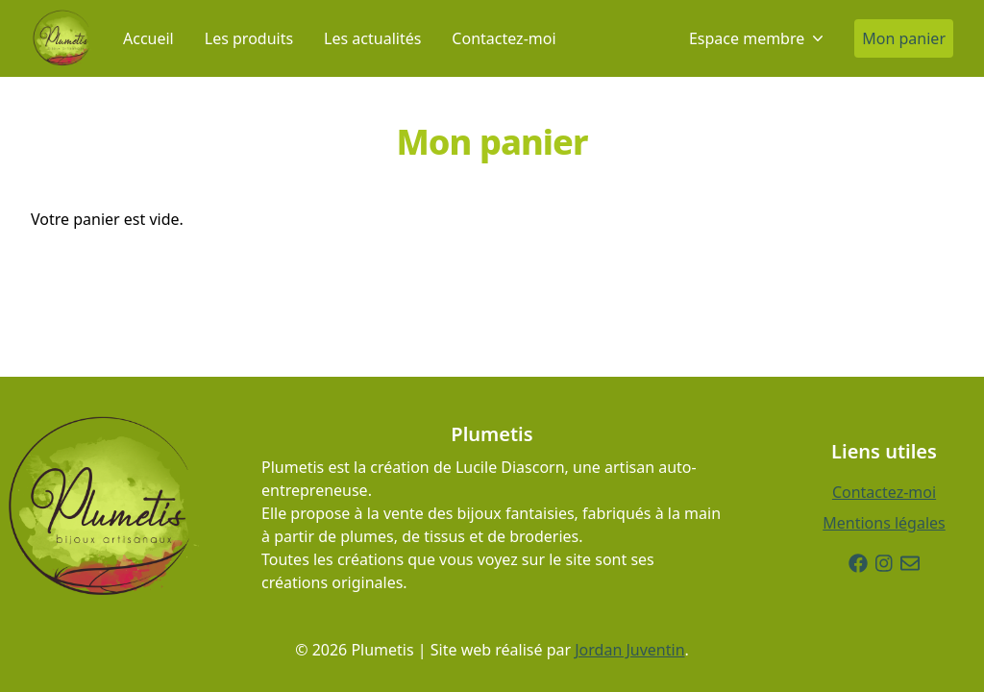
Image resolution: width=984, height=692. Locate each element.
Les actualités (372, 38)
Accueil (148, 38)
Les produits (249, 38)
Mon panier (904, 38)
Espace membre (756, 38)
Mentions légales (884, 522)
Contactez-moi (503, 38)
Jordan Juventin (629, 649)
